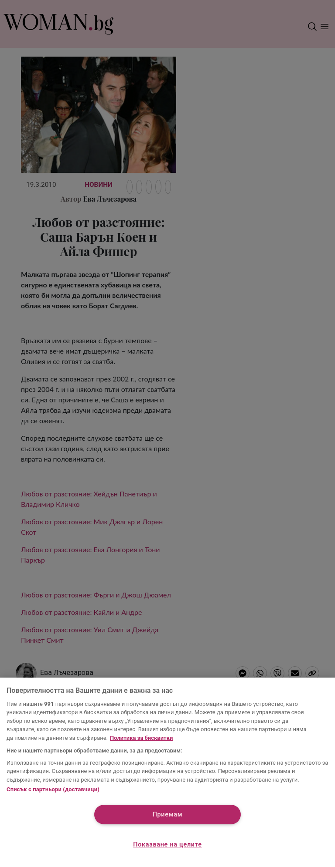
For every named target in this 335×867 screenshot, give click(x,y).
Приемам (168, 814)
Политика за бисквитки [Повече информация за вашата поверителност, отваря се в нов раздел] (141, 738)
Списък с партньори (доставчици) (53, 789)
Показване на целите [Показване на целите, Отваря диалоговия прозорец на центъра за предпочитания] (167, 844)
